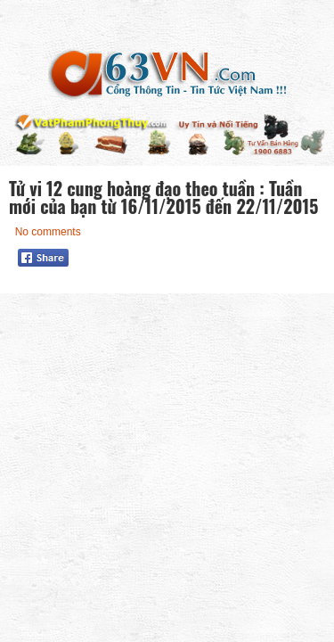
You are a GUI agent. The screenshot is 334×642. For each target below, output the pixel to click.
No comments (48, 232)
